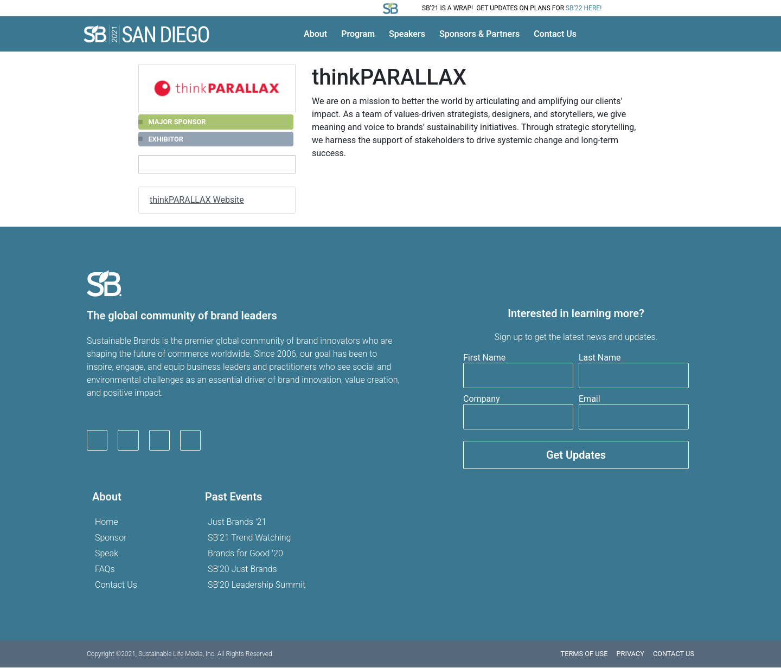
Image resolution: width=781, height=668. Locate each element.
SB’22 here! (583, 8)
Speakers (407, 34)
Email (589, 399)
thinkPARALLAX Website (197, 200)
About (315, 34)
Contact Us (555, 34)
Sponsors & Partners (479, 34)
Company (481, 399)
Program (358, 34)
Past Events (233, 497)
